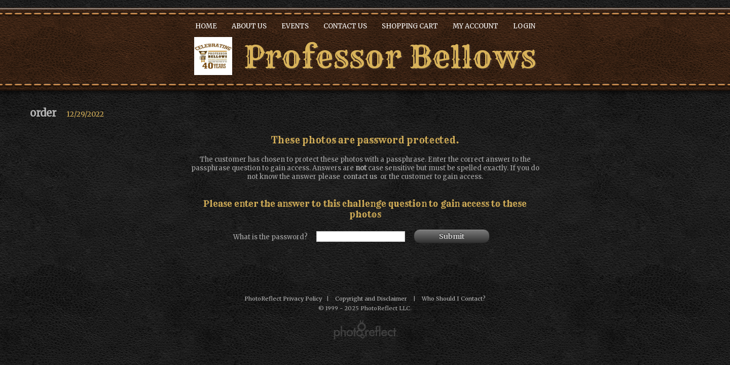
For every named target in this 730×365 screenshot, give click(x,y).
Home (206, 26)
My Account (475, 26)
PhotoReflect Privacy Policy (283, 298)
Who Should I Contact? (454, 298)
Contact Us (345, 26)
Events (295, 26)
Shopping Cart (410, 26)
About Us (249, 26)
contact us (360, 176)
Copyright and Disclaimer (372, 298)
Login (524, 26)
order (43, 112)
